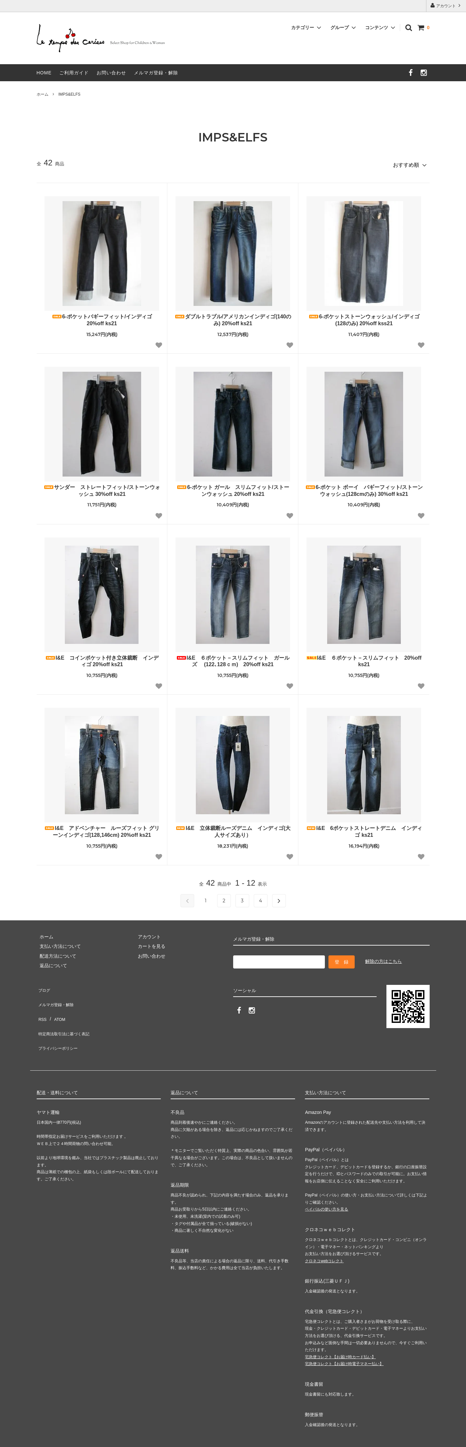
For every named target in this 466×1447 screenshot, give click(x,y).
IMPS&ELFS (69, 94)
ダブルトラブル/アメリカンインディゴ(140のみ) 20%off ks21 (233, 317)
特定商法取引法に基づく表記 (66, 1014)
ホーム (42, 94)
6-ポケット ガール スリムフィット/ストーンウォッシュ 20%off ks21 (233, 487)
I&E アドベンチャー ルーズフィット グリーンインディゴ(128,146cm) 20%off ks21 (101, 828)
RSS (41, 1004)
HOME (44, 72)
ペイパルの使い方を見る (326, 1182)
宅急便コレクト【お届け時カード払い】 (340, 1329)
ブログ (43, 985)
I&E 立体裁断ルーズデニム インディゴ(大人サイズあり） (232, 828)
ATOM (55, 1004)
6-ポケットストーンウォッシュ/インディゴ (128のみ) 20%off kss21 (363, 317)
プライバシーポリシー (60, 1023)
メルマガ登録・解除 (156, 72)
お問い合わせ (111, 72)
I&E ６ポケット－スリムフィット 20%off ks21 (364, 658)
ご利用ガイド (74, 72)
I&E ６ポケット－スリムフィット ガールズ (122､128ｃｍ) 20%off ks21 (233, 658)
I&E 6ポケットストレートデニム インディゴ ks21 (364, 828)
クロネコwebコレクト (324, 1233)
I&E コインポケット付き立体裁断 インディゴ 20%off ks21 (102, 658)
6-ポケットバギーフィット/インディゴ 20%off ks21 (102, 317)
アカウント (446, 5)
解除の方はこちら (383, 958)
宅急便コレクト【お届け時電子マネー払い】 (344, 1337)
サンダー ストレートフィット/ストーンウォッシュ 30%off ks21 (102, 487)
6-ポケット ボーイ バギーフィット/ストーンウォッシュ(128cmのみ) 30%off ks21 (364, 487)
